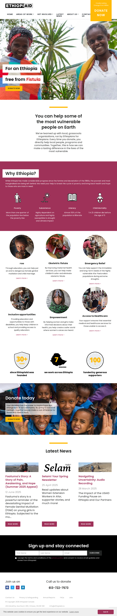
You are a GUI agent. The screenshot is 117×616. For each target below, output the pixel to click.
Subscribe (94, 553)
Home (10, 14)
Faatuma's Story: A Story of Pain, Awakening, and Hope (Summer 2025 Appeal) (21, 481)
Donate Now (14, 88)
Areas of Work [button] (24, 14)
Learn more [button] (74, 612)
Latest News (60, 15)
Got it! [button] (105, 612)
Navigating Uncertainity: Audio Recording (91, 479)
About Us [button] (72, 14)
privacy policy (57, 558)
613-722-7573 (58, 588)
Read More (13, 524)
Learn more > (22, 278)
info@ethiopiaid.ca (56, 606)
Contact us (87, 15)
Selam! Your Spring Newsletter (55, 478)
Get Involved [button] (44, 14)
